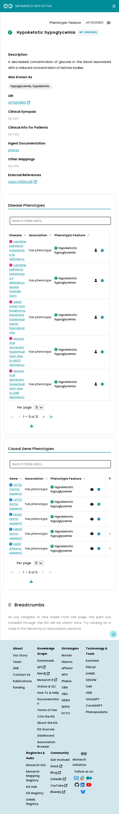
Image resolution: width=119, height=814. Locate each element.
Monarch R (47, 680)
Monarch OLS (36, 765)
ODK (89, 693)
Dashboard (45, 736)
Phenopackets (96, 712)
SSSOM (91, 680)
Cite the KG (46, 716)
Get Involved (59, 760)
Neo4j (43, 673)
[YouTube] (88, 784)
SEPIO (66, 707)
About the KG (47, 723)
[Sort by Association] (49, 235)
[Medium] (89, 777)
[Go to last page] (50, 417)
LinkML (90, 673)
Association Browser (46, 744)
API (41, 667)
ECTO (66, 713)
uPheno (67, 668)
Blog (55, 773)
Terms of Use (47, 710)
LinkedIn (58, 779)
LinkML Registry (32, 802)
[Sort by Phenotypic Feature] (87, 235)
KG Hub (31, 787)
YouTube (58, 786)
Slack (56, 766)
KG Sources (45, 729)
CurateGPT (94, 705)
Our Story (20, 655)
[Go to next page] (42, 417)
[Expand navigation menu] (114, 6)
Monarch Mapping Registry (32, 776)
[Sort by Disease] (24, 235)
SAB (16, 668)
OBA (65, 687)
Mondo (67, 655)
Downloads (45, 661)
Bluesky (57, 792)
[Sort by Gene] (20, 478)
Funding (19, 687)
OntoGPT (93, 699)
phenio (13, 150)
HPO (65, 675)
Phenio (67, 681)
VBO (65, 694)
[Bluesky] (83, 791)
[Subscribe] (76, 777)
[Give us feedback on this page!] (113, 634)
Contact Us (21, 675)
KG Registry (35, 793)
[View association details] (101, 250)
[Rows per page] (39, 407)
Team (17, 662)
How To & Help (48, 693)
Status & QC (46, 686)
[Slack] (82, 777)
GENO (66, 700)
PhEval (91, 667)
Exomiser (92, 661)
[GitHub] (77, 784)
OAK (89, 686)
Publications (22, 681)
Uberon (67, 662)
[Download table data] (31, 425)
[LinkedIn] (83, 784)
